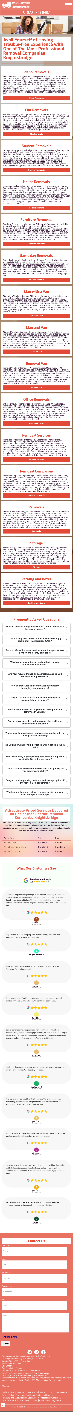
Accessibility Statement (51, 1398)
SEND (6, 1344)
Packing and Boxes (36, 603)
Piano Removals (36, 98)
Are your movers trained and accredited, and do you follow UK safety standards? (35, 675)
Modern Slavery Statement (14, 1392)
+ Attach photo (9, 1336)
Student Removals (36, 170)
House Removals (36, 208)
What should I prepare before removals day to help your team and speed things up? (35, 793)
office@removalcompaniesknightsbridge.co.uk (29, 1373)
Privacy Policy (8, 1395)
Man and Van (36, 351)
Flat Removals (36, 134)
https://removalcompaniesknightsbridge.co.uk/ (27, 1375)
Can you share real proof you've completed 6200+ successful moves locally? (35, 698)
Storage (36, 567)
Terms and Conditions (25, 1395)
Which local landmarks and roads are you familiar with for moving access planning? (35, 734)
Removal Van (36, 387)
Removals (36, 531)
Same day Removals (36, 279)
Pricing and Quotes (44, 1395)
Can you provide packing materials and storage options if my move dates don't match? (35, 781)
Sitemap (5, 1386)
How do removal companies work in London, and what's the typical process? (35, 627)
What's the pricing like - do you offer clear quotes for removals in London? (35, 710)
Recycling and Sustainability (14, 1398)
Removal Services (36, 459)
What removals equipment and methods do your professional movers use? (35, 663)
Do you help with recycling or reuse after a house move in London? (35, 746)
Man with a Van (36, 315)
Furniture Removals (36, 244)
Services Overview (30, 1401)
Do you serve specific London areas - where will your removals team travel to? (35, 722)
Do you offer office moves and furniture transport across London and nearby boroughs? (35, 651)
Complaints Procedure (57, 1392)
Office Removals (36, 423)
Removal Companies (36, 495)
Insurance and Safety (11, 1401)
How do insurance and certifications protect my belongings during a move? (35, 687)
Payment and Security (36, 1392)
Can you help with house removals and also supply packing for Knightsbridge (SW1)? (35, 639)
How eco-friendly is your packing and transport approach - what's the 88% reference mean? (35, 757)
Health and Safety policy (50, 1401)
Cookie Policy (33, 1398)
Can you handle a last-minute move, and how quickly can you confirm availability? (35, 769)
